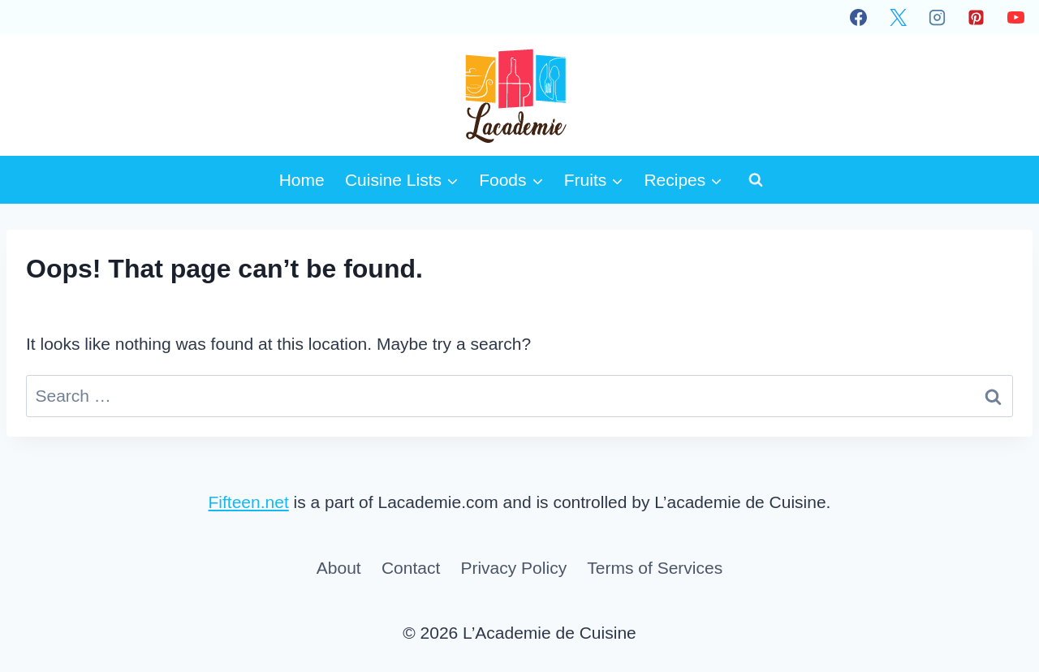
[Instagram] (937, 17)
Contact (411, 567)
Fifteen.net (249, 502)
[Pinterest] (976, 17)
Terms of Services (654, 567)
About (339, 567)
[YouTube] (1015, 17)
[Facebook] (859, 17)
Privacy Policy (513, 567)
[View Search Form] (755, 179)
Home (302, 179)
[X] (898, 17)
